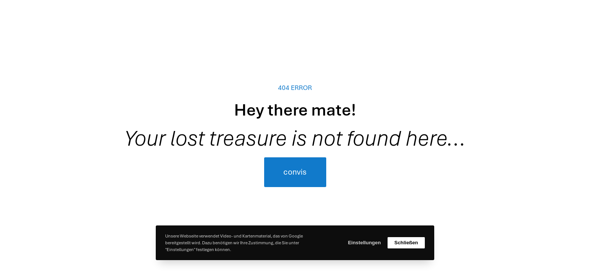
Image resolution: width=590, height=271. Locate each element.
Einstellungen (364, 242)
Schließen (406, 242)
